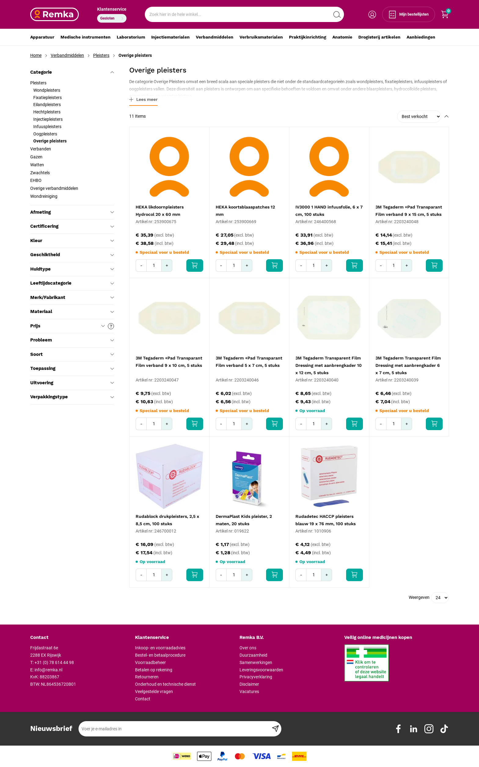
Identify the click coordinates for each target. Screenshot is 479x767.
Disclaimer (249, 684)
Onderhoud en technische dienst (165, 684)
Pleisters (101, 55)
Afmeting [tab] (72, 212)
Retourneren (147, 676)
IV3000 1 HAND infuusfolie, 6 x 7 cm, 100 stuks (329, 211)
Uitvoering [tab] (72, 382)
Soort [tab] (72, 354)
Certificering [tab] (72, 226)
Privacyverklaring (256, 676)
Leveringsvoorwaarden (261, 669)
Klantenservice (111, 9)
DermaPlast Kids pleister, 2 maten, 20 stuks (244, 520)
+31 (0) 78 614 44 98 (54, 662)
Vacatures (249, 691)
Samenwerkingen (256, 662)
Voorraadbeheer (150, 662)
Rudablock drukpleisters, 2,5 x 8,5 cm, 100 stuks (167, 520)
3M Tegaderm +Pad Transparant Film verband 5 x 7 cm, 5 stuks (249, 362)
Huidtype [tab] (72, 269)
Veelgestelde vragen (154, 691)
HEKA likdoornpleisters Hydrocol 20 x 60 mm (160, 211)
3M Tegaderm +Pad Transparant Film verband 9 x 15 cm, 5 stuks (408, 211)
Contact (142, 698)
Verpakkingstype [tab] (72, 397)
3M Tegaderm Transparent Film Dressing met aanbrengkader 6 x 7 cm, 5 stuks (408, 365)
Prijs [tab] (72, 326)
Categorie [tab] (72, 72)
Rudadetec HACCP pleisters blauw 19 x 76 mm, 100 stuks (325, 520)
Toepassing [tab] (72, 368)
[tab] (80, 638)
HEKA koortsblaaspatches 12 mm (245, 211)
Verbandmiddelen (67, 55)
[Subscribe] (275, 728)
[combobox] (244, 14)
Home (36, 55)
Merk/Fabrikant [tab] (72, 297)
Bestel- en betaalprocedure (160, 655)
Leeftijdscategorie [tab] (72, 283)
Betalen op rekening (153, 669)
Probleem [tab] (72, 340)
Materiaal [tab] (72, 311)
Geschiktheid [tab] (72, 254)
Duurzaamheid (253, 655)
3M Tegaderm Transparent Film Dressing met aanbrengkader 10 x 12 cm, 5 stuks (328, 365)
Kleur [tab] (72, 240)
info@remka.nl (48, 669)
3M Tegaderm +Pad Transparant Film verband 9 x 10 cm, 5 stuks (169, 362)
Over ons (248, 647)
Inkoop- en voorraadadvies (160, 647)
